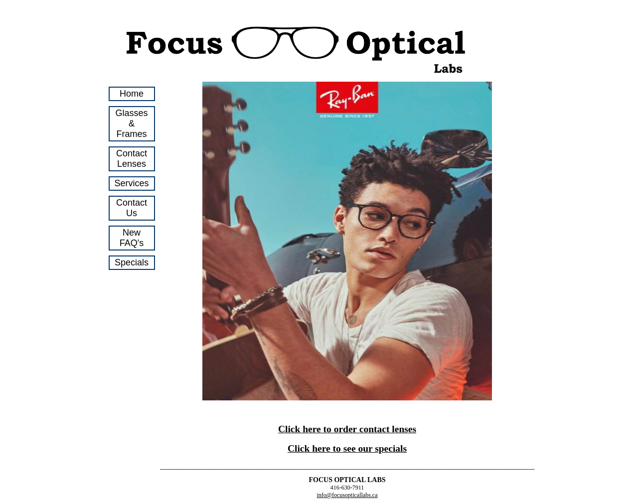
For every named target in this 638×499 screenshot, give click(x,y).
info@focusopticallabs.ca (347, 495)
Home (132, 94)
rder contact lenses (377, 429)
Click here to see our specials (347, 448)
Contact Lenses (131, 158)
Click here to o (308, 429)
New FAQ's (132, 238)
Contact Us (131, 208)
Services (132, 183)
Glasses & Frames (132, 123)
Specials (132, 262)
